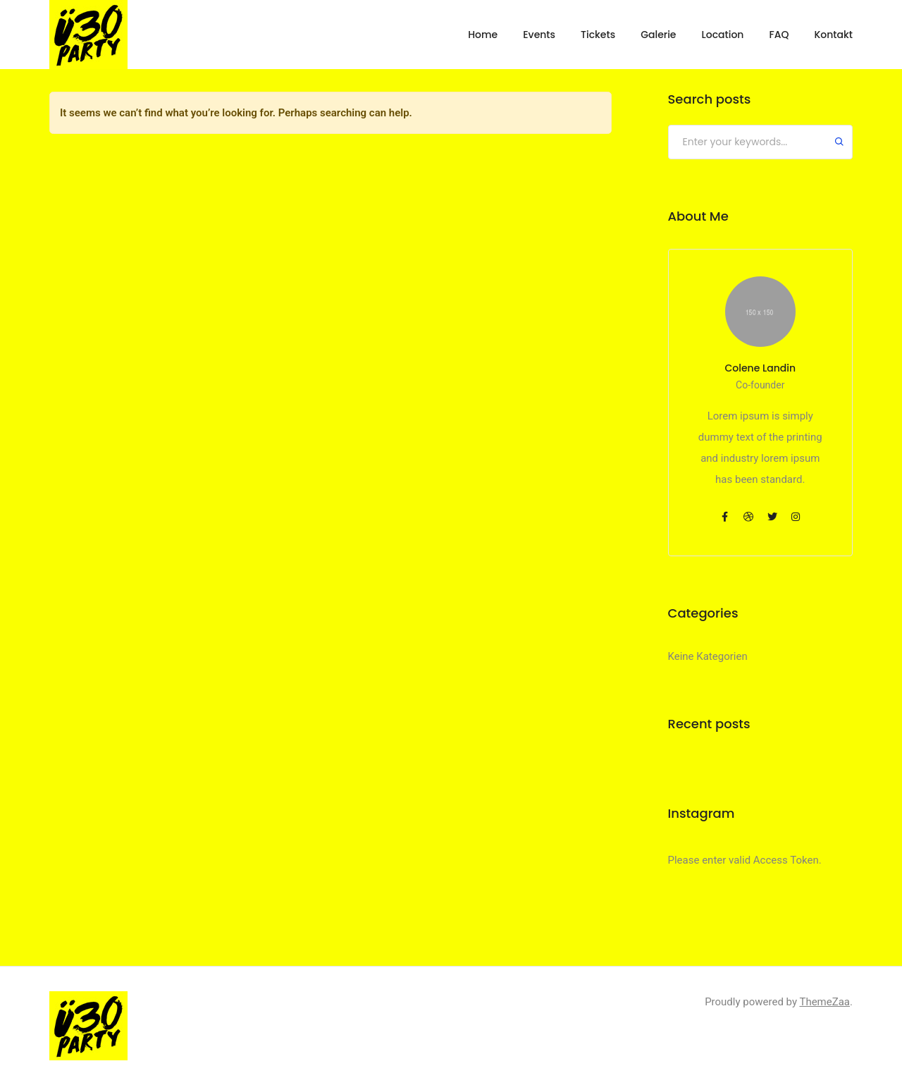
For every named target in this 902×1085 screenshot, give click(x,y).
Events (539, 34)
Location (722, 34)
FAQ (779, 34)
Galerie (658, 34)
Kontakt (833, 34)
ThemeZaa (824, 1001)
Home (483, 34)
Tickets (598, 34)
